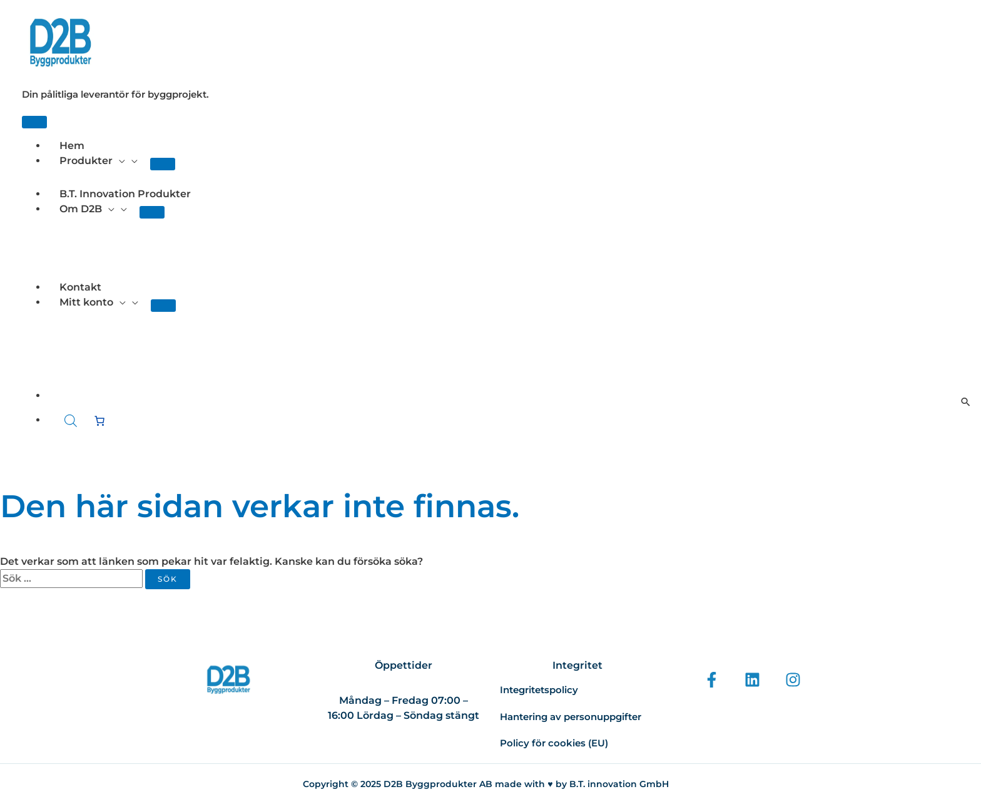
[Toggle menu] (162, 164)
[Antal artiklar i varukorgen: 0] (99, 420)
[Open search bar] (70, 421)
